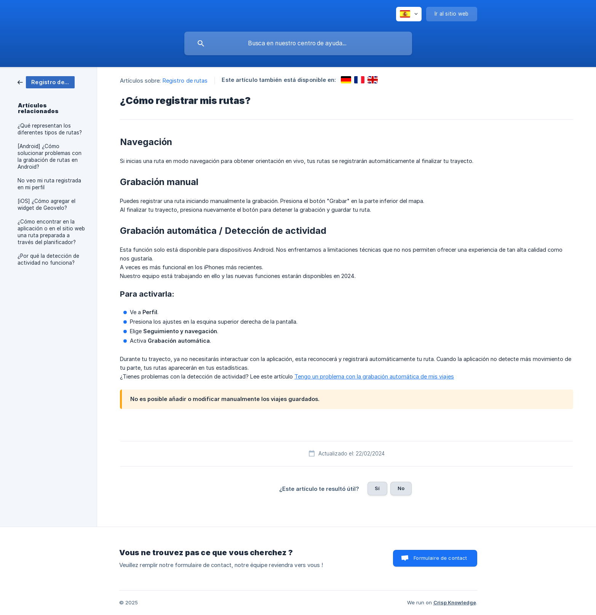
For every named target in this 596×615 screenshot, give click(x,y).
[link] (46, 81)
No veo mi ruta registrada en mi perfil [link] (49, 183)
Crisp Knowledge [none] (454, 602)
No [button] (401, 488)
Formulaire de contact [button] (440, 558)
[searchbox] (298, 43)
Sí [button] (377, 488)
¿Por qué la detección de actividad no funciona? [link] (48, 259)
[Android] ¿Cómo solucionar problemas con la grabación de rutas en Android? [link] (49, 156)
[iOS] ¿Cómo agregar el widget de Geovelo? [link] (46, 204)
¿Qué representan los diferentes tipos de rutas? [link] (50, 129)
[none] (409, 14)
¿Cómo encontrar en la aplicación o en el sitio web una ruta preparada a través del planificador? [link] (51, 232)
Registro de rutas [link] (185, 80)
